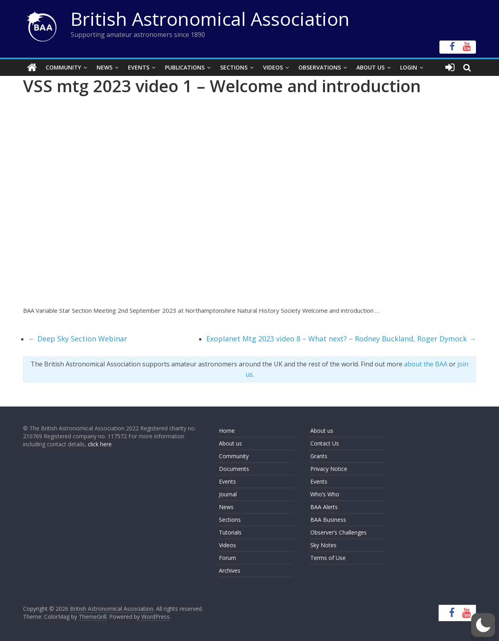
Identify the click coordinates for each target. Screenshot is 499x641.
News (104, 67)
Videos (273, 67)
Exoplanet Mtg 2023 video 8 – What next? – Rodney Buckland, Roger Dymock (341, 338)
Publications (185, 67)
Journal (228, 494)
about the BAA (425, 364)
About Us (370, 67)
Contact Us (324, 443)
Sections (234, 67)
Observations (319, 67)
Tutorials (230, 532)
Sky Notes (323, 545)
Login (408, 67)
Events (138, 67)
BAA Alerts (324, 507)
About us (230, 443)
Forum (227, 558)
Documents (234, 469)
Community (63, 67)
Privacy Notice (328, 469)
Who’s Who (324, 494)
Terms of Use (328, 558)
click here (100, 444)
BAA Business (328, 519)
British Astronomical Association (210, 18)
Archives (229, 570)
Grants (318, 456)
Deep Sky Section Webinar (77, 338)
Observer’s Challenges (338, 532)
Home (227, 430)
